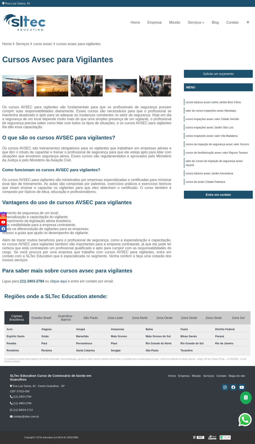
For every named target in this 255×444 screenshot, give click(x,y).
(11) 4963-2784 (20, 403)
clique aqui (58, 281)
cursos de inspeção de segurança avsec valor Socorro (217, 144)
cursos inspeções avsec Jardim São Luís (209, 127)
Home (135, 22)
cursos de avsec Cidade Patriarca (205, 181)
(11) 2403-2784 (32, 281)
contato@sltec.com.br (24, 416)
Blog (215, 22)
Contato (232, 22)
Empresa (154, 22)
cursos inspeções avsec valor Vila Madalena (211, 135)
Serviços (194, 22)
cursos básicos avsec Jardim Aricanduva (209, 173)
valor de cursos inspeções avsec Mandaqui (210, 110)
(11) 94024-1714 (21, 410)
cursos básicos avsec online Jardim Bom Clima (213, 102)
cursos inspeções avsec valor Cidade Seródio (212, 119)
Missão (174, 22)
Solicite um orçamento (218, 74)
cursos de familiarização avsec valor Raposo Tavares (216, 152)
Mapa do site (237, 375)
